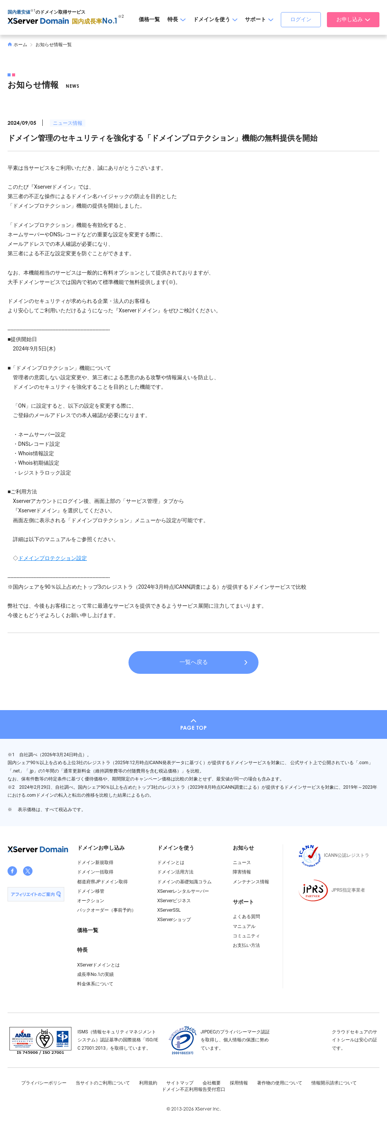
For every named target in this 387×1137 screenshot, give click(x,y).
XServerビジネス (174, 900)
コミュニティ (246, 935)
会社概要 (212, 1083)
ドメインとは (170, 862)
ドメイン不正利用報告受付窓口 (193, 1089)
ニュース (242, 862)
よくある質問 (246, 916)
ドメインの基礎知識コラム (184, 881)
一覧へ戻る (194, 662)
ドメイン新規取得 (95, 862)
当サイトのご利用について (103, 1083)
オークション (90, 900)
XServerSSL (169, 910)
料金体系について (95, 984)
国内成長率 (95, 21)
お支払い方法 (246, 945)
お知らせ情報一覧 (54, 44)
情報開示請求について (334, 1083)
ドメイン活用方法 (175, 872)
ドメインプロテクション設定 (52, 558)
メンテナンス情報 (251, 881)
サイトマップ (180, 1083)
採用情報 (239, 1083)
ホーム (17, 44)
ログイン (300, 19)
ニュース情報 (67, 123)
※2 (121, 16)
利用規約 (148, 1083)
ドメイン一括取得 (95, 872)
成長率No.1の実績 (95, 974)
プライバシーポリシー (44, 1083)
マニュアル (244, 926)
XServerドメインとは (98, 965)
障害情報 (242, 872)
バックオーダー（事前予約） (106, 910)
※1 (33, 10)
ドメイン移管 (90, 891)
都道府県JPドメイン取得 (102, 881)
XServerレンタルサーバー (183, 891)
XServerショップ (174, 919)
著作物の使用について (279, 1083)
